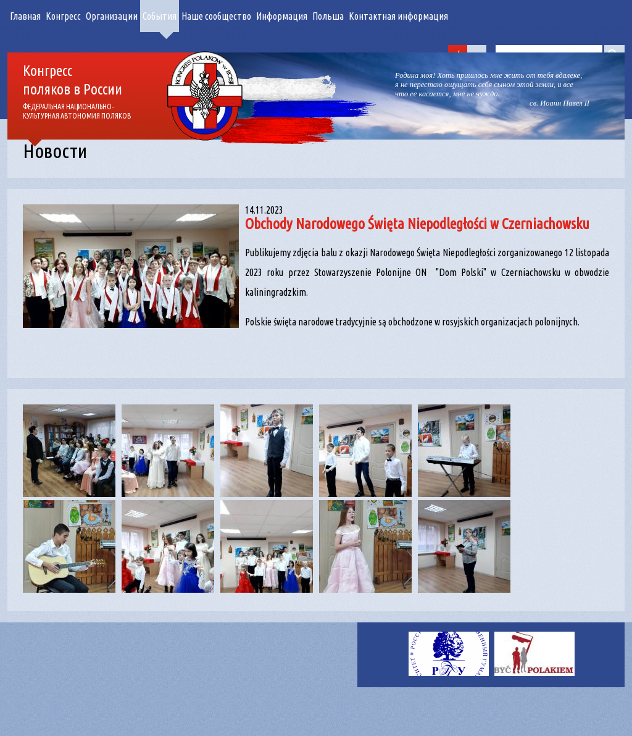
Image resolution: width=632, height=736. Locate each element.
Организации (112, 16)
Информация (281, 16)
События (160, 16)
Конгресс (63, 16)
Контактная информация (398, 16)
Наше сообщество (216, 16)
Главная (25, 16)
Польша (328, 16)
